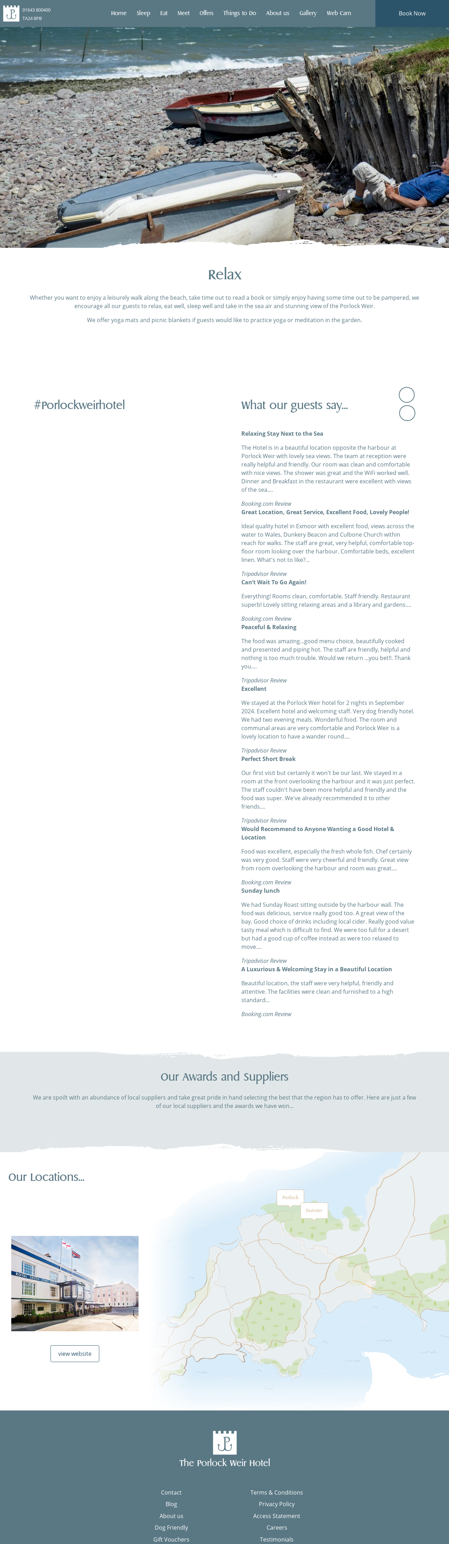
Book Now (412, 13)
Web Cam (339, 13)
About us (277, 13)
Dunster (314, 1214)
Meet (183, 13)
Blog (171, 1508)
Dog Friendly (171, 1531)
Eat (163, 13)
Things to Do (239, 13)
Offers (206, 13)
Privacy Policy (277, 1508)
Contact (171, 1496)
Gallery (307, 13)
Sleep (143, 13)
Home (118, 13)
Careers (277, 1531)
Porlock (290, 1201)
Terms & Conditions (276, 1496)
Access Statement (276, 1519)
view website (75, 1357)
